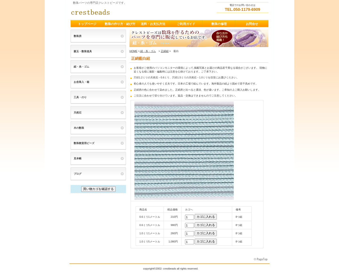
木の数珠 (79, 127)
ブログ (77, 173)
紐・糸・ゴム (148, 51)
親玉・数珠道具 (83, 51)
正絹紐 (165, 51)
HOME (133, 51)
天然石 (77, 112)
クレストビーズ (118, 12)
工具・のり (80, 97)
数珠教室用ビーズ (84, 143)
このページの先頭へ (261, 259)
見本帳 (77, 158)
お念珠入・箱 (81, 82)
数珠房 (77, 36)
